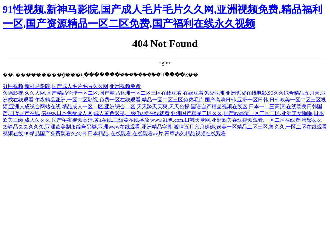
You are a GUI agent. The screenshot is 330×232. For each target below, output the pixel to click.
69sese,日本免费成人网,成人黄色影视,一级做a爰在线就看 (105, 113)
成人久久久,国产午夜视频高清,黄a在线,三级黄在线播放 (86, 120)
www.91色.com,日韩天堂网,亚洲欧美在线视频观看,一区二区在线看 (225, 120)
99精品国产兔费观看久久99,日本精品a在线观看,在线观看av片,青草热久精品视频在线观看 (125, 133)
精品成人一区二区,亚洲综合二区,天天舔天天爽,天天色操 (125, 106)
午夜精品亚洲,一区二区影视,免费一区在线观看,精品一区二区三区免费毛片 (119, 99)
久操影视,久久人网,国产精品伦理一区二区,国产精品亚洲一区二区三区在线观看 (92, 93)
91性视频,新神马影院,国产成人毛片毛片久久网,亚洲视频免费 (72, 86)
